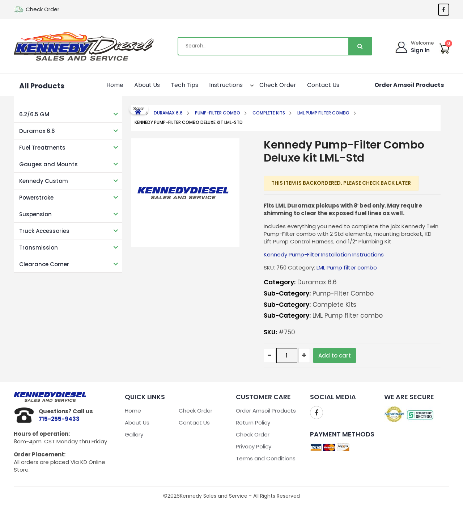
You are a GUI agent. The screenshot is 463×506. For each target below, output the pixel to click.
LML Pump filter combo (323, 113)
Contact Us (323, 85)
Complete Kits (268, 113)
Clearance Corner (44, 264)
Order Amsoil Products (409, 85)
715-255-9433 (59, 419)
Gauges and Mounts (48, 164)
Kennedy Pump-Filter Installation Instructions (324, 254)
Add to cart (334, 355)
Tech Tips (184, 85)
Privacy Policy (253, 446)
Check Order (42, 9)
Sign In (420, 50)
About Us (147, 85)
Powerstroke (36, 197)
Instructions (230, 84)
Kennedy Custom (43, 181)
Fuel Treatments (42, 147)
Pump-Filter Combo (217, 113)
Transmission (38, 247)
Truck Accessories (44, 231)
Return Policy (253, 422)
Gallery (134, 434)
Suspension (35, 214)
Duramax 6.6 (37, 131)
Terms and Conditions (266, 458)
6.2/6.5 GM (34, 114)
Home (114, 85)
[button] (245, 84)
